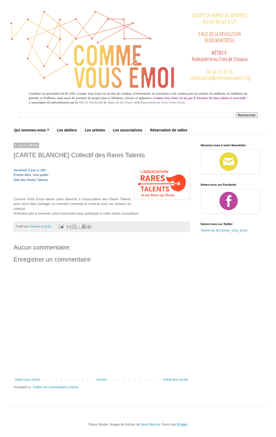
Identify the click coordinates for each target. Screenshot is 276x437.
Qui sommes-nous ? (31, 130)
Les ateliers (67, 130)
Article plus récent (27, 379)
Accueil (101, 379)
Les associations (127, 130)
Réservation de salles (168, 130)
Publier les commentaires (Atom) (55, 387)
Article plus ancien (175, 379)
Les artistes (95, 130)
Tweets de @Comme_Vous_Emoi (223, 230)
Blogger (182, 424)
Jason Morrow (150, 424)
